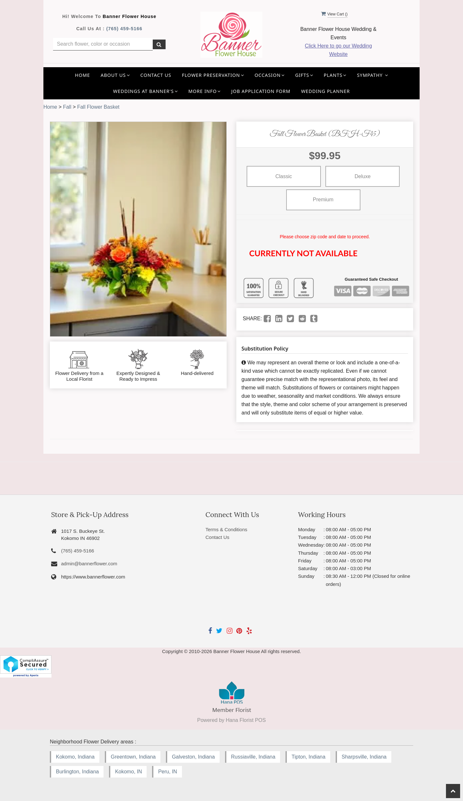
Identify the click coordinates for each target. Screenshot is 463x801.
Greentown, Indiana (133, 757)
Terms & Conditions (226, 529)
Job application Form (260, 91)
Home (82, 75)
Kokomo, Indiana (75, 757)
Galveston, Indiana (193, 757)
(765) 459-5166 (124, 28)
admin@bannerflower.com (89, 563)
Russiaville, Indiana (253, 757)
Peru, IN (167, 771)
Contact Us (156, 75)
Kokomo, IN (128, 771)
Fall (67, 107)
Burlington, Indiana (77, 771)
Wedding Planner (325, 91)
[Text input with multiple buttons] (103, 44)
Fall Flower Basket (98, 107)
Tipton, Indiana (308, 757)
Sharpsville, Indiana (364, 757)
